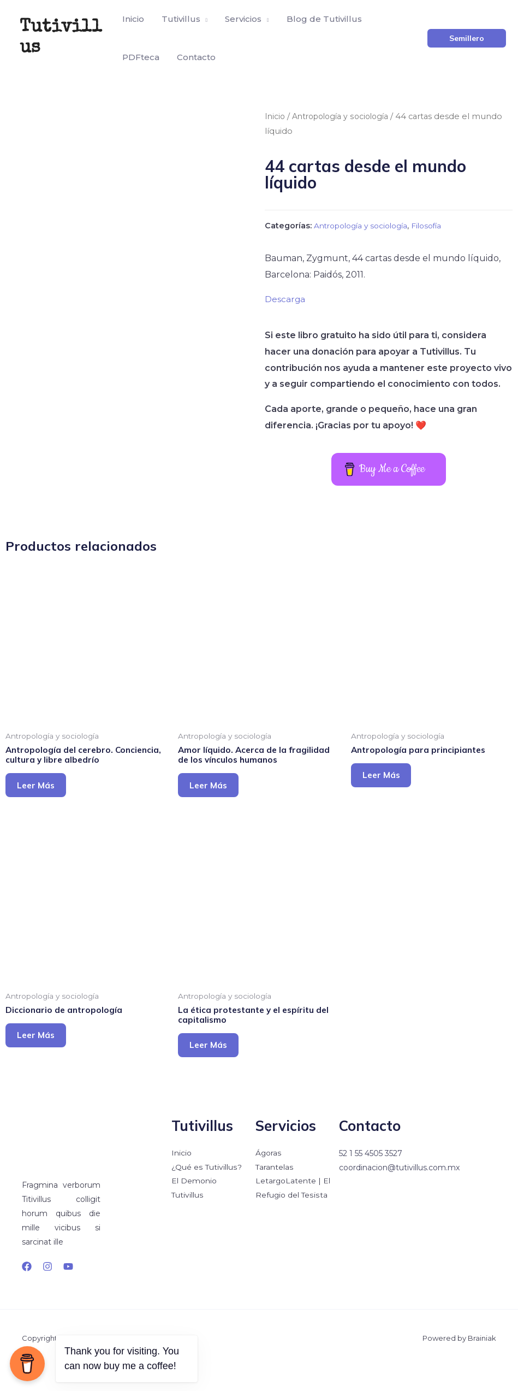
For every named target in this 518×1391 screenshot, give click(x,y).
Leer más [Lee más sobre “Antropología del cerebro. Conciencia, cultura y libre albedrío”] (42, 799)
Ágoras (268, 1178)
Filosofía (437, 226)
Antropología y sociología (345, 116)
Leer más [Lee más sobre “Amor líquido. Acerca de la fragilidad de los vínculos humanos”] (215, 799)
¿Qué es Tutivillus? (206, 1192)
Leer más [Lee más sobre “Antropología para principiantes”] (388, 789)
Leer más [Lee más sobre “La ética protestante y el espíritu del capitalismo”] (215, 1067)
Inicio (275, 116)
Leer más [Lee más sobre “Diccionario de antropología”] (42, 1056)
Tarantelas (274, 1192)
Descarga (285, 299)
